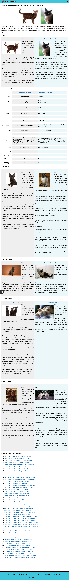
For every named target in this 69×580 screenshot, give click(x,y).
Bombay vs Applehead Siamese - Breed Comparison (18, 549)
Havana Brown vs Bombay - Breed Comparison (16, 499)
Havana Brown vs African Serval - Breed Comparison (18, 460)
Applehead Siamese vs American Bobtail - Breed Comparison (20, 516)
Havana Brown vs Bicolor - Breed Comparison (16, 493)
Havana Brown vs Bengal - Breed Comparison (16, 491)
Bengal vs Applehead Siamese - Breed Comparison (17, 541)
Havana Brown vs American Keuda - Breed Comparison (19, 468)
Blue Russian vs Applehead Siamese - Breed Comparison (19, 547)
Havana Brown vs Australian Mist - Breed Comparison (18, 487)
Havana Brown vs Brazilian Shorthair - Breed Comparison (19, 502)
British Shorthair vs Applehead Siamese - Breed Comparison (20, 557)
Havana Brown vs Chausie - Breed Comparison (16, 462)
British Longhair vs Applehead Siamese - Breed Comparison (20, 555)
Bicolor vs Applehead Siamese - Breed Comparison (17, 543)
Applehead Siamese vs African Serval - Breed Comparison (19, 512)
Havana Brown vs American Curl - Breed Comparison (18, 466)
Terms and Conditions (24, 574)
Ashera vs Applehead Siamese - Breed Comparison (18, 530)
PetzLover (36, 574)
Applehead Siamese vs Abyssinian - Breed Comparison (18, 508)
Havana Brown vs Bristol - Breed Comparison (16, 504)
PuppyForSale (46, 574)
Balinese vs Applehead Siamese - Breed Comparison (18, 539)
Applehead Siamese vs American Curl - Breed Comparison (19, 518)
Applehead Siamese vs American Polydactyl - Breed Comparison (21, 524)
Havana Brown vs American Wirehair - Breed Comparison (19, 477)
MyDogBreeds (57, 574)
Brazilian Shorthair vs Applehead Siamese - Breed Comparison (20, 551)
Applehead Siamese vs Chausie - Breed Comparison (18, 514)
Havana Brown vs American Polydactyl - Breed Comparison (20, 473)
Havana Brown (16, 38)
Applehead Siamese (49, 38)
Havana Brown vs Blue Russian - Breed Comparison (18, 497)
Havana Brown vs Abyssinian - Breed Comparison (17, 456)
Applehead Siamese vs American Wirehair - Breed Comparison (20, 528)
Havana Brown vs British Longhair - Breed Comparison (18, 506)
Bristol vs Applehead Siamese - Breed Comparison (17, 553)
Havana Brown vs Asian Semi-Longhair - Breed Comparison (20, 485)
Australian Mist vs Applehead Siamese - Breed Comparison (20, 537)
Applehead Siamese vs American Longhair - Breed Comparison (21, 522)
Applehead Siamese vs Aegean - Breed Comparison (18, 510)
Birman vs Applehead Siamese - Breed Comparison (18, 545)
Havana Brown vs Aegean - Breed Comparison (16, 458)
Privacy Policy (11, 574)
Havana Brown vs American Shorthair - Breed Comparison (19, 475)
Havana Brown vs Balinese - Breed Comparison (17, 489)
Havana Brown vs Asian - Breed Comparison (16, 483)
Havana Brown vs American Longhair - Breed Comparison (19, 471)
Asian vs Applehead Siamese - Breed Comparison (17, 533)
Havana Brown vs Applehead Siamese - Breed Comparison (20, 479)
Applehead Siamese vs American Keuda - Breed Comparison (20, 520)
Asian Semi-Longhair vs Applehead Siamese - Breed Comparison (21, 535)
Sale (22, 38)
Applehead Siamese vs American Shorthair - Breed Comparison (21, 526)
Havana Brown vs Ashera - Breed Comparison (16, 481)
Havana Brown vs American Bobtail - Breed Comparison (19, 464)
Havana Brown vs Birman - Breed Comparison (16, 495)
